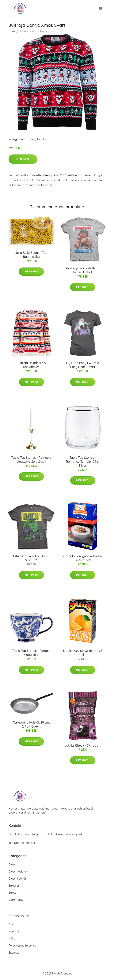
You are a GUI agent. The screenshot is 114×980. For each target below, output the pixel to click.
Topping (42, 139)
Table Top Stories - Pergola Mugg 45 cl (31, 653)
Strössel (30, 139)
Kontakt (14, 931)
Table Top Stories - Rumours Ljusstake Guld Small (31, 459)
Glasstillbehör (17, 878)
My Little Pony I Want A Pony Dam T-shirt (82, 365)
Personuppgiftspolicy (22, 945)
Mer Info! (22, 159)
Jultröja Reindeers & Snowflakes (31, 365)
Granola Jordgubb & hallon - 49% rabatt (82, 558)
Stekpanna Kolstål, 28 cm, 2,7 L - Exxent (31, 724)
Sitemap (14, 952)
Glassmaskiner (18, 871)
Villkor (13, 938)
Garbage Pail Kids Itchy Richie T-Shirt (82, 270)
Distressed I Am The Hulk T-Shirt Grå (31, 558)
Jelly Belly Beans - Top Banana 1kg (31, 255)
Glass (12, 864)
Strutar (13, 892)
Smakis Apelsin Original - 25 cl (82, 653)
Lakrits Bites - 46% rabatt (83, 745)
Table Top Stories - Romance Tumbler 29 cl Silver (82, 461)
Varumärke (16, 899)
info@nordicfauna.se (22, 843)
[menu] (100, 8)
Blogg (12, 924)
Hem (12, 31)
